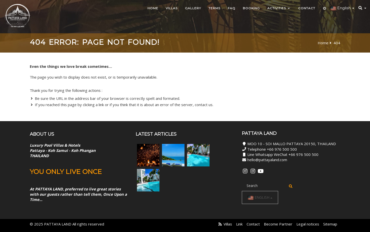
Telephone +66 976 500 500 (272, 149)
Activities (279, 8)
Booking (251, 8)
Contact (306, 8)
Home (323, 42)
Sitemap (330, 223)
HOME (152, 8)
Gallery (193, 8)
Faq (231, 8)
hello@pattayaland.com (267, 159)
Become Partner (278, 223)
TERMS (214, 8)
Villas (171, 8)
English (260, 197)
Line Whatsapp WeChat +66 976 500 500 (282, 154)
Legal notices (307, 223)
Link (239, 223)
